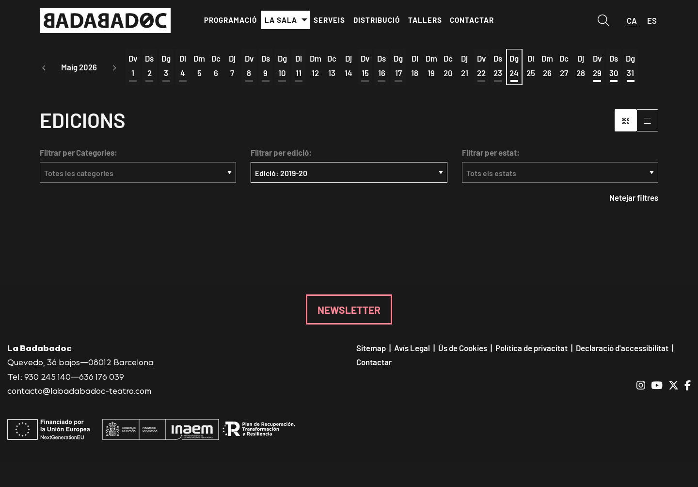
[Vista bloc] (625, 121)
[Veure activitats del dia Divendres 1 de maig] (133, 66)
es (652, 20)
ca (632, 20)
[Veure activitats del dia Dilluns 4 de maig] (182, 66)
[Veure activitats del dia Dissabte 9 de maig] (265, 66)
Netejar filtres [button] (633, 199)
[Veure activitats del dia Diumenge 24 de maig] (514, 66)
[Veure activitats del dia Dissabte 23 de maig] (498, 66)
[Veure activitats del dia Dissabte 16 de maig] (381, 66)
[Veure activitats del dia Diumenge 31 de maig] (630, 66)
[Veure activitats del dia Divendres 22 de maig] (481, 66)
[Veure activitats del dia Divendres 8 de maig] (249, 66)
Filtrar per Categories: (78, 153)
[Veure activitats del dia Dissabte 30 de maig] (613, 66)
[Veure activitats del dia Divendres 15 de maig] (365, 66)
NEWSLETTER (349, 310)
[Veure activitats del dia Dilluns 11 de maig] (298, 66)
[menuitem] (230, 20)
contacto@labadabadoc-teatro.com (79, 391)
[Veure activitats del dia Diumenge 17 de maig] (398, 66)
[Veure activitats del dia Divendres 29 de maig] (597, 66)
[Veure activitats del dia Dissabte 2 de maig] (149, 66)
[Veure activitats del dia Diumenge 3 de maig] (166, 66)
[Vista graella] (647, 121)
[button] (44, 68)
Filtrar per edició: (281, 153)
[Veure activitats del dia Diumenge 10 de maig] (282, 66)
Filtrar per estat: (491, 153)
